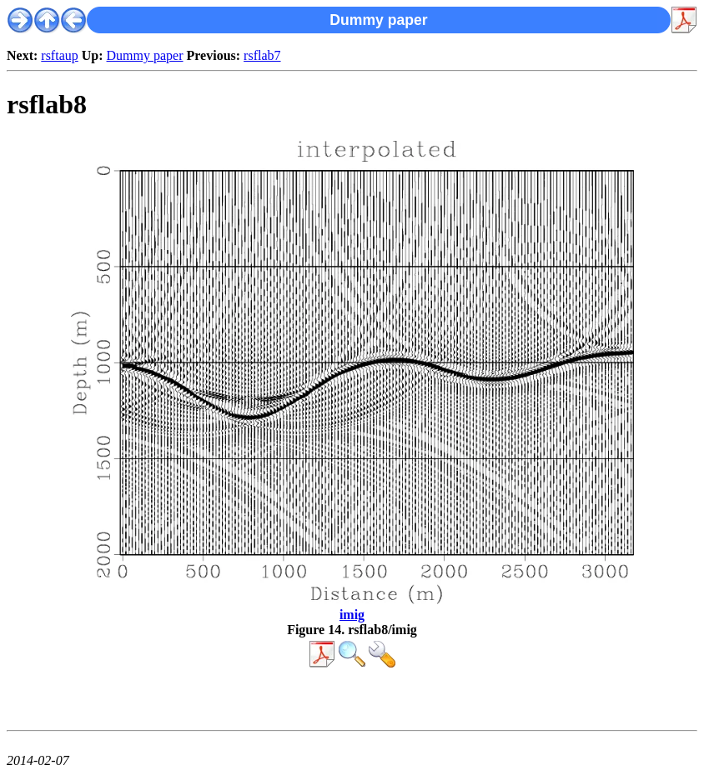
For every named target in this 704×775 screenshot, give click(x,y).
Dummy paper (145, 55)
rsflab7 (262, 55)
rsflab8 (47, 104)
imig (352, 615)
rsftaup (59, 55)
